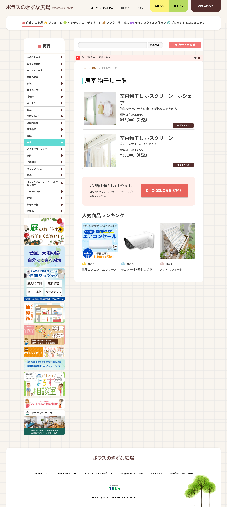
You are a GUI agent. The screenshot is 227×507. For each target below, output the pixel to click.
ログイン (179, 6)
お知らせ (125, 7)
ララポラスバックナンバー (181, 473)
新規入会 (159, 6)
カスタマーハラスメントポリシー (98, 473)
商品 (47, 46)
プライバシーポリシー (66, 473)
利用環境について (41, 473)
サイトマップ (156, 473)
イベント (141, 7)
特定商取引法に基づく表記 (131, 473)
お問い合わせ (205, 6)
